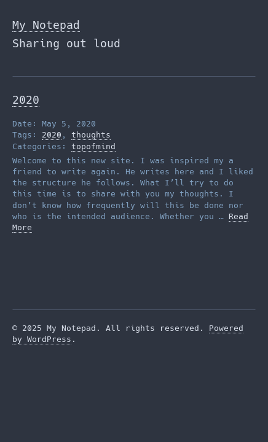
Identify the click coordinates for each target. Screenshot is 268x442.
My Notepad (46, 24)
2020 (25, 99)
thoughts (91, 134)
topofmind (93, 146)
